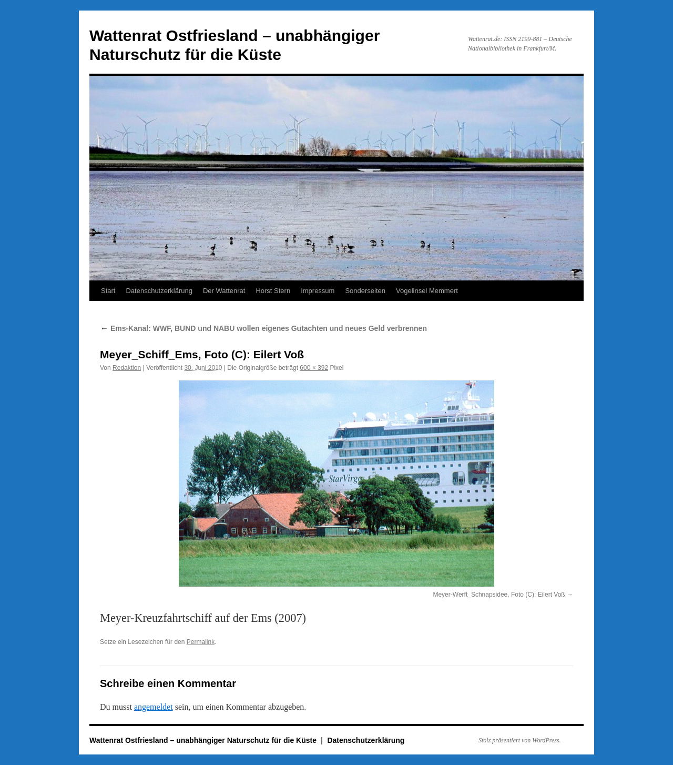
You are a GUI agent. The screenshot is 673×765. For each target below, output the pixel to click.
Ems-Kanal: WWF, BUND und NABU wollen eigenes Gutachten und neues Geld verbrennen (263, 328)
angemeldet (153, 706)
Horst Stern (273, 291)
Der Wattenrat (224, 291)
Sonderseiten (365, 291)
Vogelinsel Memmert (427, 291)
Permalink (201, 642)
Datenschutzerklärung (159, 291)
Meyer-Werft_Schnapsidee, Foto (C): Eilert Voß (499, 594)
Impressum (317, 291)
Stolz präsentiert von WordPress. (519, 740)
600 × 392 (314, 367)
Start (108, 291)
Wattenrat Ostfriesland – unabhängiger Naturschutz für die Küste (204, 740)
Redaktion (127, 367)
